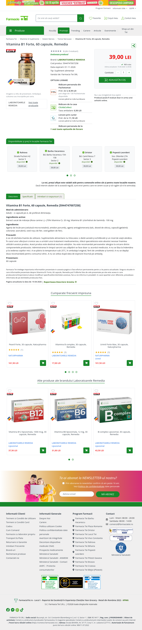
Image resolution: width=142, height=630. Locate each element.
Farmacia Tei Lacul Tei (85, 534)
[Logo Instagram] (17, 610)
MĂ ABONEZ (107, 494)
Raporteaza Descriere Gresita (60, 281)
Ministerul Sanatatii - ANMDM (53, 558)
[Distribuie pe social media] (133, 45)
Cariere (42, 522)
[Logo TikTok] (21, 610)
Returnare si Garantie (16, 542)
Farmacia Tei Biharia (84, 546)
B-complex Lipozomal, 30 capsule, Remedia (114, 433)
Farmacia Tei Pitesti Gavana (87, 558)
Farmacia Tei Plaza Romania (87, 526)
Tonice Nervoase (65, 39)
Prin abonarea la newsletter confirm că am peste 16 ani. (93, 483)
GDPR (132, 8)
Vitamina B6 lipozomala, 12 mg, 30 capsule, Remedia (71, 433)
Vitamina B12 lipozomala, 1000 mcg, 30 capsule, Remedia (27, 433)
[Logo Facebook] (8, 610)
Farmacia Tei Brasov (84, 561)
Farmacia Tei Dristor (84, 530)
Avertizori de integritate (50, 538)
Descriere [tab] (13, 196)
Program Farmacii (103, 8)
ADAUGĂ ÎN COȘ (115, 79)
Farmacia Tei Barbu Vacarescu (83, 520)
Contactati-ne (12, 558)
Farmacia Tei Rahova (84, 542)
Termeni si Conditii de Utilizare (21, 518)
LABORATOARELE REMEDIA (71, 59)
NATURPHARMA (15, 355)
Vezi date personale (97, 486)
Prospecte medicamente (51, 550)
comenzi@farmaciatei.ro (121, 524)
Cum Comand (12, 530)
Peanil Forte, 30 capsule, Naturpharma (27, 344)
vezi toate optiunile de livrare (66, 129)
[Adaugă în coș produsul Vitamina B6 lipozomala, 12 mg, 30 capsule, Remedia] (86, 450)
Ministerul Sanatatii (48, 553)
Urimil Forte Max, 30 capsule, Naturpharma (114, 345)
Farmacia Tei (11, 39)
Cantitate (109, 72)
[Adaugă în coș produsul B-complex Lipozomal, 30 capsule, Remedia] (130, 450)
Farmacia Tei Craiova (84, 565)
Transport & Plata (14, 538)
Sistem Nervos (48, 39)
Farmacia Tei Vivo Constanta (88, 538)
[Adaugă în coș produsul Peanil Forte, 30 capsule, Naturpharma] (43, 363)
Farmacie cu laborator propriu (20, 534)
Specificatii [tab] (27, 196)
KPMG (125, 600)
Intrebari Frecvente (15, 546)
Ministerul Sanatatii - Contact (53, 561)
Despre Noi (44, 518)
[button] (67, 175)
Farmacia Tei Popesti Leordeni (84, 552)
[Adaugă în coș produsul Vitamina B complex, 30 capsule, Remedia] (86, 363)
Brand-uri (10, 550)
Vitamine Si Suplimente (29, 39)
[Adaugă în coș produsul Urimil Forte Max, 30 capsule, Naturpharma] (130, 363)
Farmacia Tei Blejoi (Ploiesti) (87, 569)
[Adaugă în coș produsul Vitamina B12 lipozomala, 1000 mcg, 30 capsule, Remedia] (43, 450)
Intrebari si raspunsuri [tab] (49, 196)
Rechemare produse (16, 553)
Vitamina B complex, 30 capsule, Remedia (70, 345)
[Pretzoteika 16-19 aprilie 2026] (71, 3)
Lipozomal (13, 446)
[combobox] (56, 18)
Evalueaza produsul (59, 54)
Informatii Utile (119, 8)
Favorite (95, 18)
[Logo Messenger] (12, 610)
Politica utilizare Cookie (50, 526)
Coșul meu (111, 17)
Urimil (98, 358)
